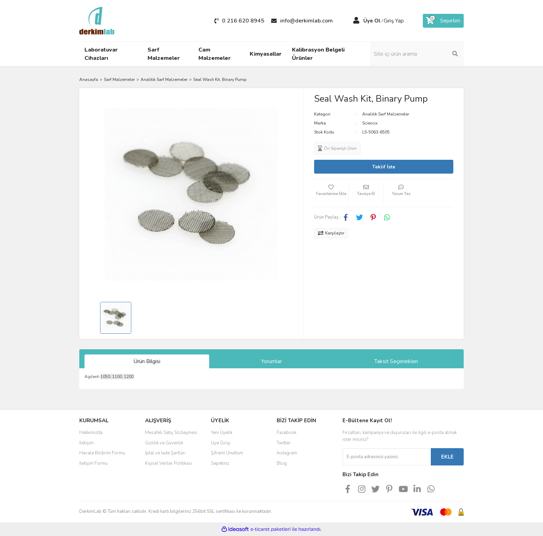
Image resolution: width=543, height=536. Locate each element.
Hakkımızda (91, 432)
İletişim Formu (93, 463)
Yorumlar (271, 361)
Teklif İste (383, 167)
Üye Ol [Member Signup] (372, 20)
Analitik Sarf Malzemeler (385, 114)
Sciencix (369, 123)
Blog (282, 463)
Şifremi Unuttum (227, 453)
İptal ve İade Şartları (165, 453)
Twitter (284, 443)
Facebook (286, 432)
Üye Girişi (220, 443)
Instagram (287, 453)
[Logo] (96, 20)
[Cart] (443, 21)
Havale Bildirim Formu (102, 453)
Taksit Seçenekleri (396, 361)
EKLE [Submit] (447, 456)
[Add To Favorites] (331, 193)
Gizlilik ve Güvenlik (164, 443)
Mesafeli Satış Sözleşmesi (171, 432)
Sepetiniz (220, 463)
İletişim (86, 443)
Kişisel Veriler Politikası (168, 463)
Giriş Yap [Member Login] (394, 20)
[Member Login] (356, 21)
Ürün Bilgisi (146, 361)
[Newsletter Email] (386, 456)
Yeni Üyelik (221, 432)
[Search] (417, 54)
